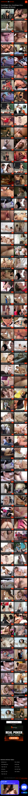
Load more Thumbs (14, 722)
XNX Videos (17, 771)
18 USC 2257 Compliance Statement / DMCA (23, 778)
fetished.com (3, 762)
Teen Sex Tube (4, 771)
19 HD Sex (17, 764)
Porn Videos (17, 762)
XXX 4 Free (17, 766)
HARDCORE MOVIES (7, 1)
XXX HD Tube (17, 769)
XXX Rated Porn (4, 764)
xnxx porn (3, 769)
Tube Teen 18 (4, 766)
